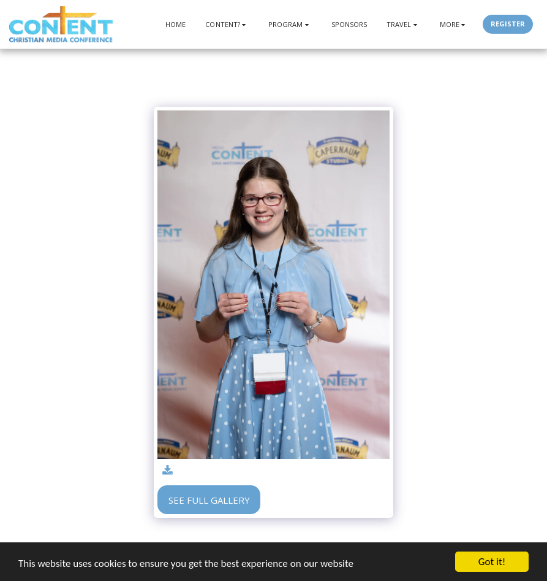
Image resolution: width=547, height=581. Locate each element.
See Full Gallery (209, 500)
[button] (227, 24)
